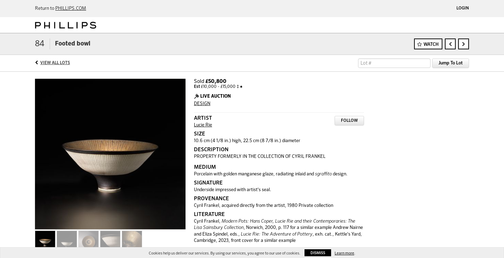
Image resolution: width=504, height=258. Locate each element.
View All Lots (55, 63)
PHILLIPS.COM (70, 8)
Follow (349, 121)
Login (462, 8)
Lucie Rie (203, 125)
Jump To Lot (451, 63)
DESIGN (202, 104)
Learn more (344, 253)
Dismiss (317, 253)
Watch (431, 44)
